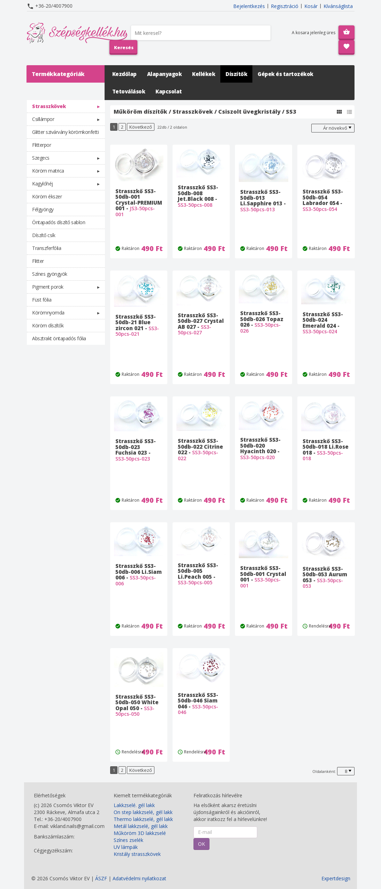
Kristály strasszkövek (137, 854)
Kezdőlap (124, 73)
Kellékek (203, 73)
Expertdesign (335, 878)
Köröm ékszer (47, 196)
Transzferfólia (46, 248)
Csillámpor (43, 119)
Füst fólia (41, 299)
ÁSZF (101, 878)
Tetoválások (128, 91)
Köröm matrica (48, 170)
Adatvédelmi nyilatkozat (139, 878)
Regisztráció (284, 6)
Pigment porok (47, 286)
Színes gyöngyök (49, 274)
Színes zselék (128, 840)
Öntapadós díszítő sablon (58, 222)
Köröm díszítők (47, 325)
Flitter (38, 261)
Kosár (311, 6)
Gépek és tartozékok (285, 73)
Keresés (124, 47)
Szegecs (40, 157)
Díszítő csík (43, 235)
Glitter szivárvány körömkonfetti (65, 132)
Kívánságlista (338, 6)
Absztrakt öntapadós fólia (59, 338)
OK (201, 844)
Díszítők (236, 73)
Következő (140, 127)
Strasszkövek (49, 106)
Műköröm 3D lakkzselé (140, 833)
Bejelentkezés (249, 6)
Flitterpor (41, 145)
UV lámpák (126, 847)
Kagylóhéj (42, 183)
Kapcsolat (168, 91)
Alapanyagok (164, 73)
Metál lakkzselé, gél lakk (141, 826)
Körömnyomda (48, 312)
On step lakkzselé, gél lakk (143, 812)
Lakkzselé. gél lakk (134, 805)
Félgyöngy (43, 209)
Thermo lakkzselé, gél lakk (143, 819)
